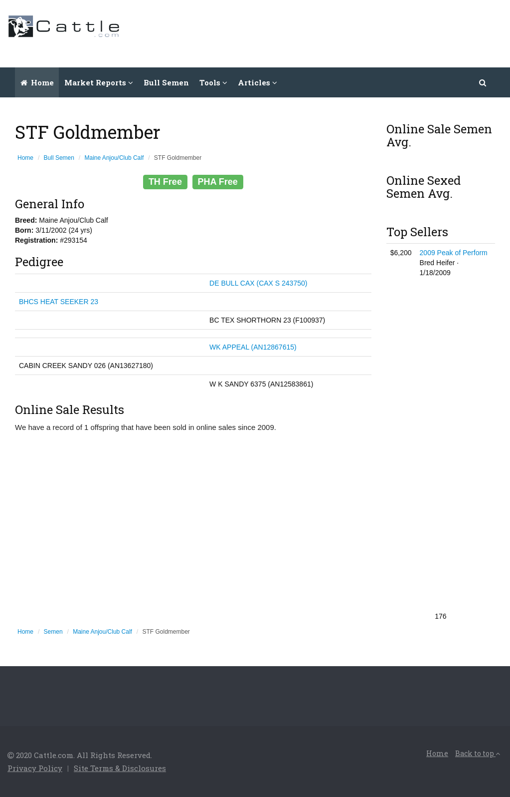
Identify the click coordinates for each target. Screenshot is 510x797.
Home (37, 82)
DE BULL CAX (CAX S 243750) (258, 283)
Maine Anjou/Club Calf (114, 157)
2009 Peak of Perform (454, 253)
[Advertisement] (321, 32)
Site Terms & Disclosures (120, 768)
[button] (483, 82)
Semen (53, 631)
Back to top (477, 753)
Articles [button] (257, 82)
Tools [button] (213, 82)
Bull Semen (166, 82)
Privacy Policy (34, 768)
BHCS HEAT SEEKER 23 (58, 302)
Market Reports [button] (98, 82)
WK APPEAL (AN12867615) (253, 347)
